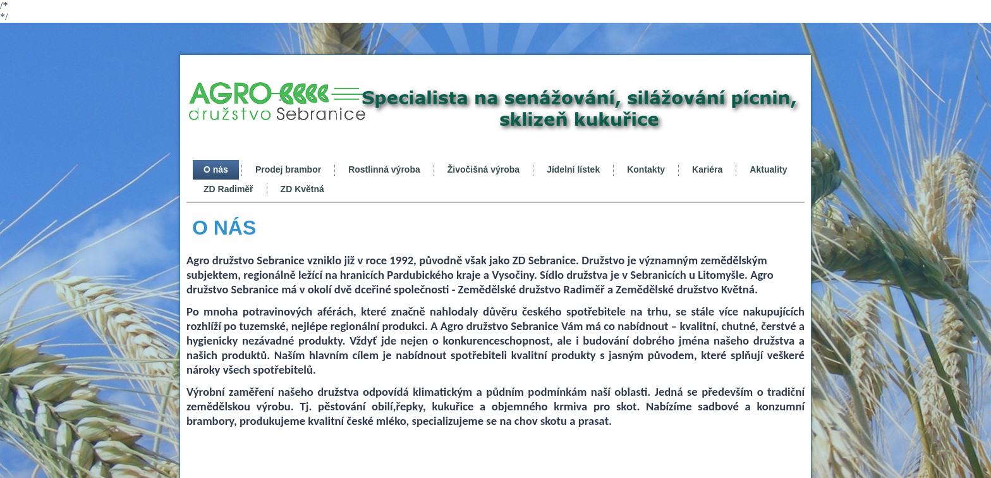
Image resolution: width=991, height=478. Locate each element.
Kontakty (646, 169)
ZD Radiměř (228, 189)
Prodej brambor (288, 169)
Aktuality (768, 169)
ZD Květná (302, 189)
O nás (216, 169)
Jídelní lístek (573, 169)
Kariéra (707, 169)
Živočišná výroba (483, 169)
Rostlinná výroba (384, 169)
